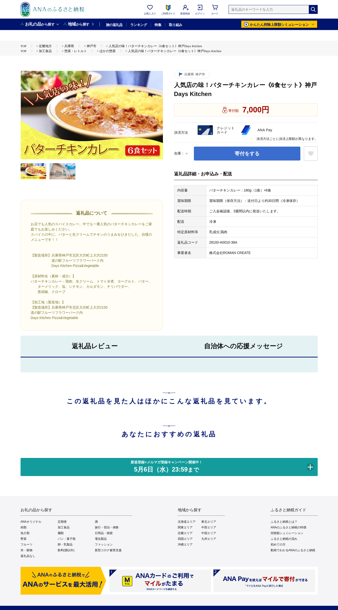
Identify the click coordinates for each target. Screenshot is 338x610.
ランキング (138, 25)
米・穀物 (26, 550)
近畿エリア (185, 533)
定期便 (62, 521)
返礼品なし (28, 556)
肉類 (23, 527)
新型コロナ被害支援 (108, 550)
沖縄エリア (185, 544)
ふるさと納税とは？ (284, 521)
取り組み (175, 25)
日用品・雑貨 (104, 533)
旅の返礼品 (114, 25)
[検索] (313, 9)
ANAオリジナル (31, 521)
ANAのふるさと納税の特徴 (289, 527)
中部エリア (208, 527)
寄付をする (247, 153)
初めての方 (278, 544)
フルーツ (26, 544)
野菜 (23, 539)
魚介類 (25, 533)
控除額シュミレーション (287, 533)
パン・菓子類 (67, 539)
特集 (158, 25)
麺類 (61, 533)
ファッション (104, 544)
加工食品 (64, 527)
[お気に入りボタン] (311, 153)
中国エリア (208, 533)
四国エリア (185, 539)
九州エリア (208, 539)
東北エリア (208, 521)
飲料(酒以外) (66, 550)
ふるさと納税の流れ (284, 539)
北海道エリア (187, 521)
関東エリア (185, 527)
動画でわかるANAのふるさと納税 (293, 550)
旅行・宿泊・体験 (107, 527)
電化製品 (101, 539)
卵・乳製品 (65, 544)
